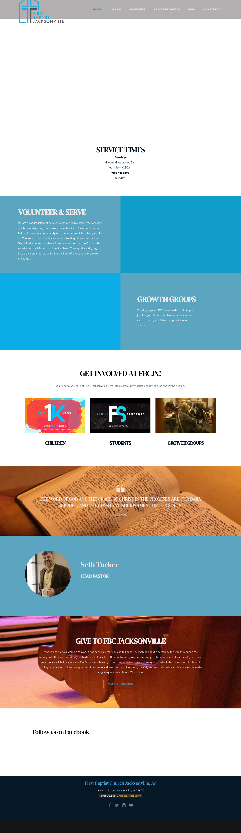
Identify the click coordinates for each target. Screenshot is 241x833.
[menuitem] (97, 10)
